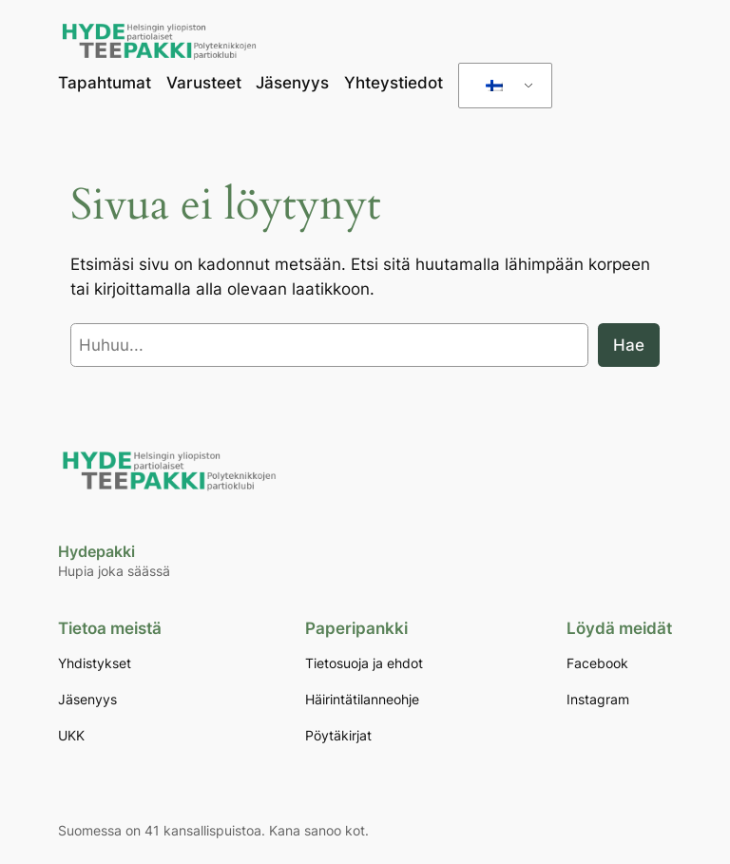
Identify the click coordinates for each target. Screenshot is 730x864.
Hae (628, 345)
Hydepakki (96, 551)
